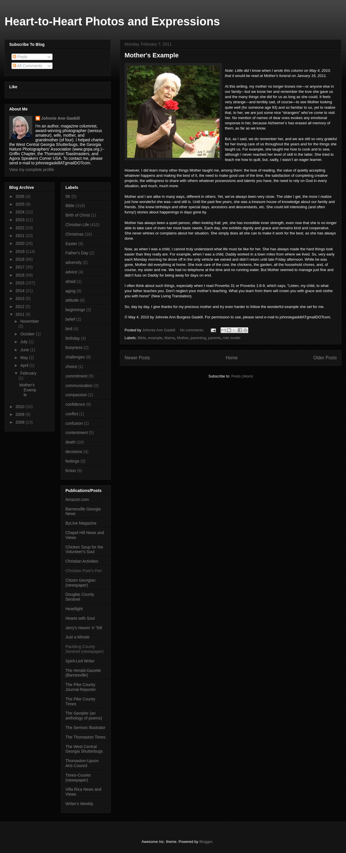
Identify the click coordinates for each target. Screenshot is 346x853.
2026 (21, 196)
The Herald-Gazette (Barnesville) (83, 673)
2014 (21, 290)
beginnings (75, 309)
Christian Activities (81, 561)
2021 (21, 235)
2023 (21, 219)
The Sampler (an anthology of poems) (83, 715)
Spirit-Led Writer (80, 661)
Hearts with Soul (80, 618)
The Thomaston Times (85, 737)
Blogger (205, 841)
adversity (73, 262)
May (24, 357)
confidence (75, 404)
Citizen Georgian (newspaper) (80, 582)
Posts (20, 57)
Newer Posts (137, 357)
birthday (72, 338)
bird (68, 328)
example (155, 338)
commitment (76, 376)
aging (70, 291)
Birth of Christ (77, 215)
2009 (21, 414)
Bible (142, 338)
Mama (169, 338)
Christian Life (77, 224)
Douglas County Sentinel (79, 597)
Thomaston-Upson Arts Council (82, 763)
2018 (21, 259)
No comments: (192, 330)
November (29, 321)
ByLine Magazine (80, 523)
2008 (21, 422)
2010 (21, 406)
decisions (73, 451)
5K (67, 196)
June (25, 349)
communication (79, 385)
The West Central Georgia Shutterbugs (84, 749)
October (28, 334)
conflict (71, 414)
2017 (21, 267)
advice (71, 272)
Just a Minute (77, 637)
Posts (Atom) (242, 376)
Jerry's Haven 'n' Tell (83, 627)
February (28, 373)
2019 (21, 251)
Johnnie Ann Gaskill (60, 118)
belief (70, 319)
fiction (70, 470)
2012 (21, 306)
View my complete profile (31, 169)
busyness (73, 347)
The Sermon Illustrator (85, 727)
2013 (21, 298)
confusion (74, 423)
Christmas (74, 234)
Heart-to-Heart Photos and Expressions (112, 21)
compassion (76, 394)
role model (231, 338)
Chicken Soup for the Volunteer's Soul (84, 549)
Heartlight (74, 608)
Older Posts (325, 357)
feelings (72, 461)
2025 (21, 204)
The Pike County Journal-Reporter (80, 687)
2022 (21, 228)
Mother (182, 338)
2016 (21, 275)
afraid (70, 281)
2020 (21, 243)
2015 (21, 283)
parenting (198, 338)
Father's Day (76, 253)
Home (232, 357)
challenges (75, 357)
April (24, 365)
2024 (21, 212)
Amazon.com (77, 499)
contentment (76, 432)
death (70, 442)
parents (214, 338)
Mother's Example (151, 55)
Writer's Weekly (79, 803)
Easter (71, 243)
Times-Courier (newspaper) (78, 777)
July (24, 341)
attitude (72, 300)
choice (71, 366)
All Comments (27, 65)
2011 (21, 314)
